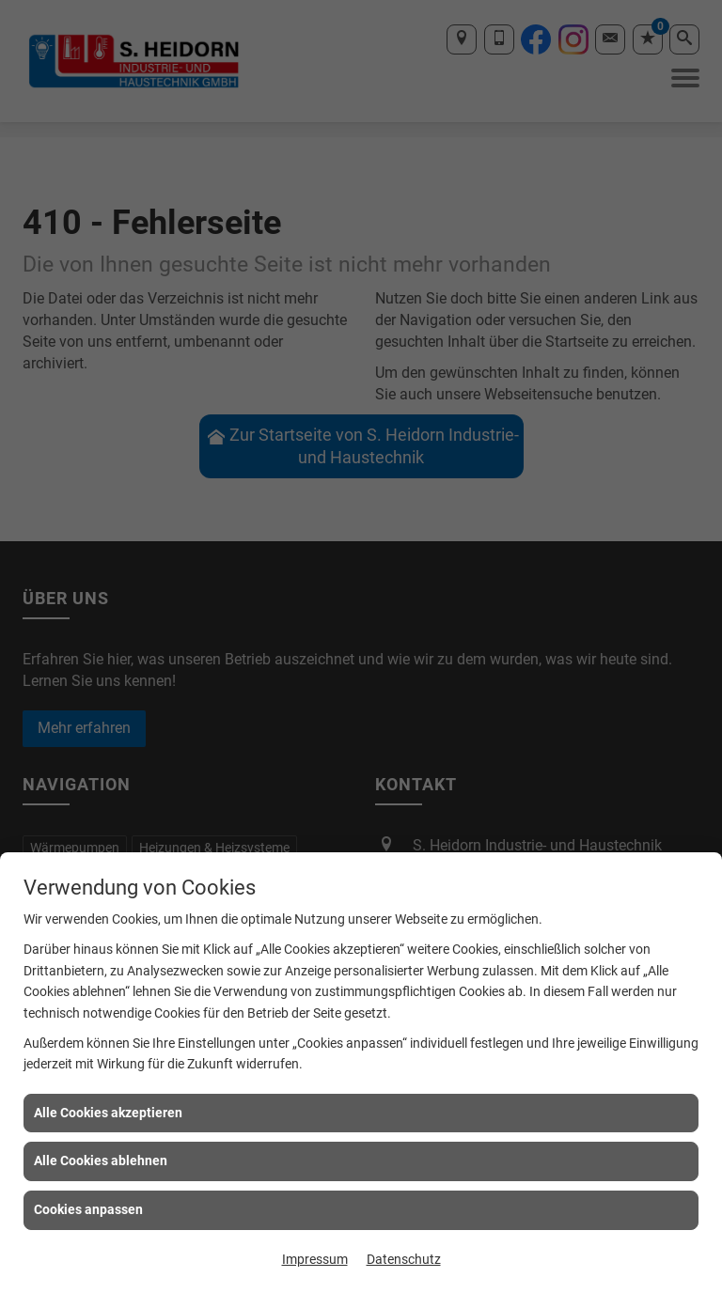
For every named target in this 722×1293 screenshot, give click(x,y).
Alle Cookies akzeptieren (108, 1112)
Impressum (315, 1259)
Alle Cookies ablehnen (100, 1160)
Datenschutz (404, 1259)
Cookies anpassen (88, 1209)
